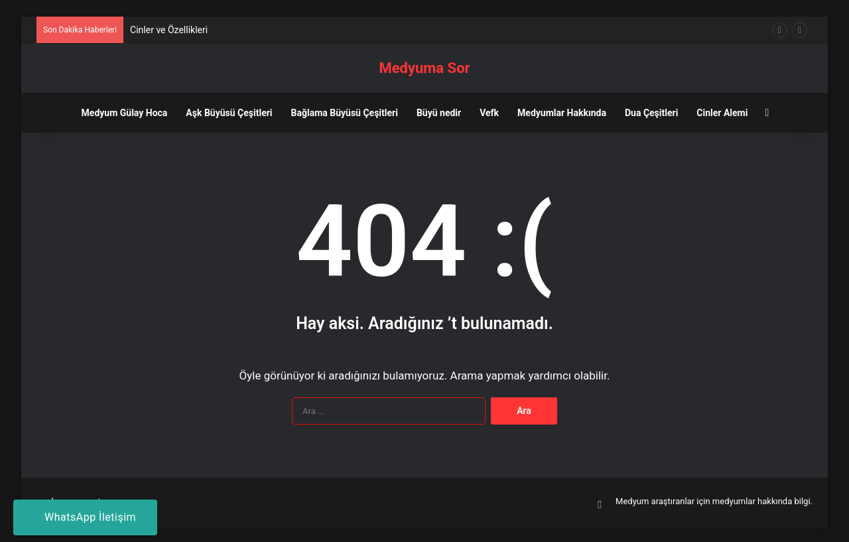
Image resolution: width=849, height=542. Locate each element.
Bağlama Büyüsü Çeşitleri (344, 112)
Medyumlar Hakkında (561, 112)
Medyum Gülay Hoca (125, 112)
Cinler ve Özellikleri (169, 30)
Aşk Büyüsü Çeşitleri (229, 112)
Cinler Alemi (722, 112)
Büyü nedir (439, 112)
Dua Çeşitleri (651, 112)
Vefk (489, 112)
